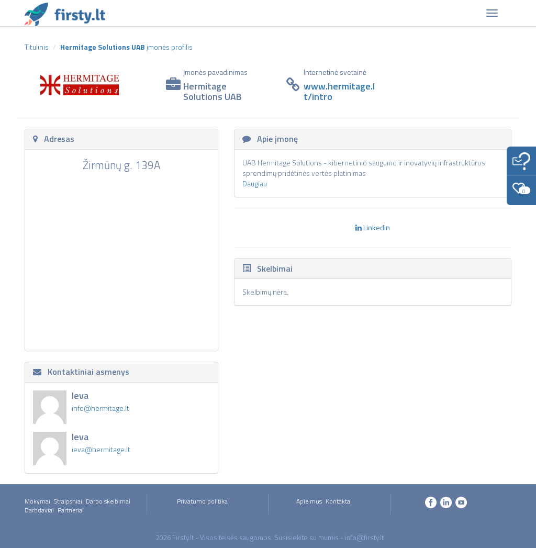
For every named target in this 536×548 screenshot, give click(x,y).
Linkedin (372, 227)
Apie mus (309, 501)
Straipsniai (68, 501)
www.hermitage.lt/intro (339, 91)
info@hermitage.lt (100, 407)
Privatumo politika (202, 501)
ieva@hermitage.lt (101, 449)
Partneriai (71, 510)
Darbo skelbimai (108, 501)
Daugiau (254, 183)
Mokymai (37, 501)
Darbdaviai (39, 510)
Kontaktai (339, 501)
